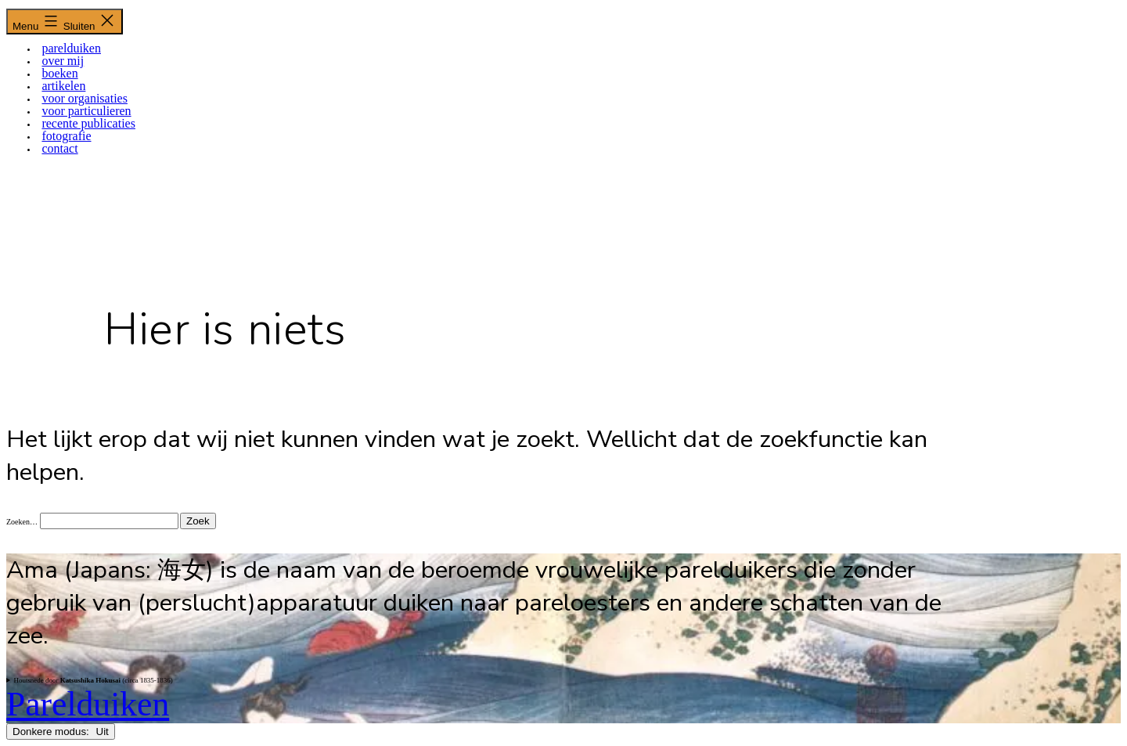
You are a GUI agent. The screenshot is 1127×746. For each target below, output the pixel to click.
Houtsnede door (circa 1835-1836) (92, 680)
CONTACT (59, 148)
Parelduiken (87, 704)
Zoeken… (22, 521)
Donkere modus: (61, 731)
